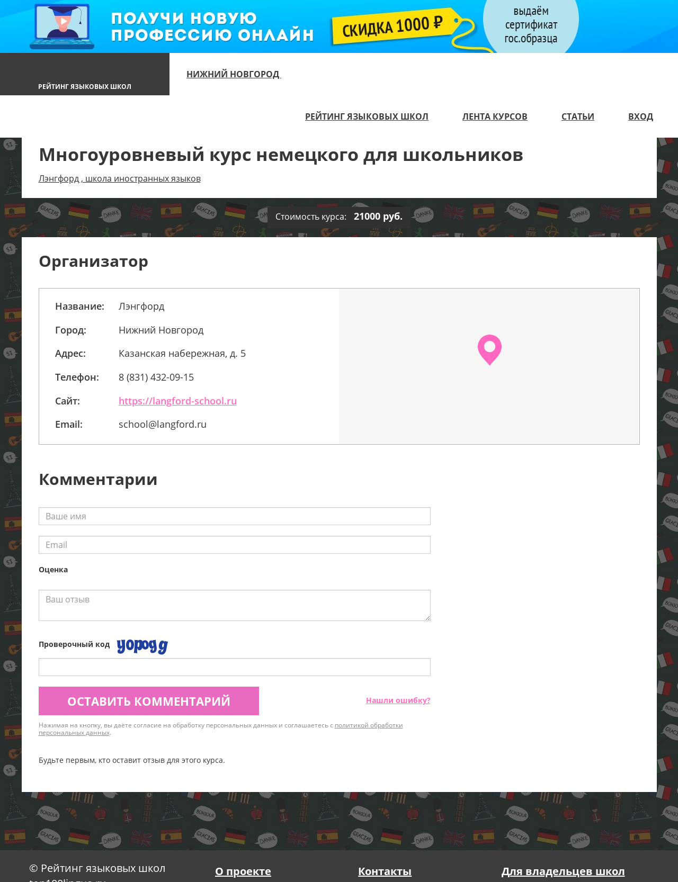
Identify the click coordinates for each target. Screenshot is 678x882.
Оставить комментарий (148, 701)
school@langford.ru (164, 424)
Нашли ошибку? (398, 700)
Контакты (385, 871)
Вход (640, 116)
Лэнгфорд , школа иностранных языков (120, 178)
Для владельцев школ (563, 871)
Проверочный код (74, 644)
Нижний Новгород (238, 74)
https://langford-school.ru (178, 400)
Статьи (577, 116)
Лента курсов (495, 116)
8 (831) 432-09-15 (156, 377)
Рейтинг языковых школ (367, 116)
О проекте (243, 871)
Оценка (53, 569)
